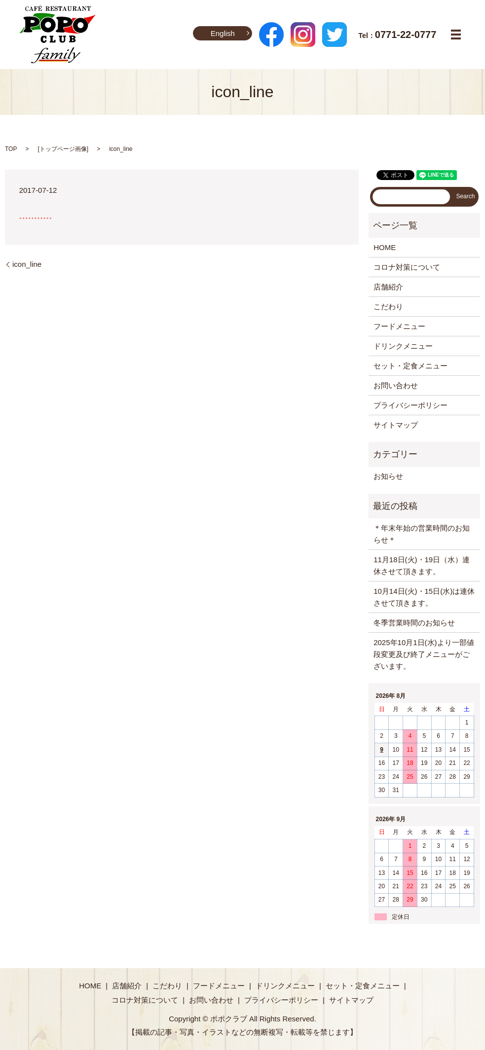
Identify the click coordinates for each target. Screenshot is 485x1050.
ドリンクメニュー (403, 346)
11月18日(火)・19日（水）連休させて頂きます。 (421, 565)
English (223, 33)
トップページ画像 (63, 148)
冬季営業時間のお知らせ (414, 622)
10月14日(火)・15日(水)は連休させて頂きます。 (424, 597)
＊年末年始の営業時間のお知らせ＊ (421, 534)
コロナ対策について (406, 267)
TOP (11, 148)
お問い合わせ (395, 385)
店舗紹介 (388, 287)
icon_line (26, 264)
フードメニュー (399, 326)
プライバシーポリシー (410, 405)
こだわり (388, 306)
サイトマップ (395, 425)
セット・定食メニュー (410, 366)
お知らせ (388, 476)
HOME (384, 247)
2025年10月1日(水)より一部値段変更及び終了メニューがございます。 (423, 654)
